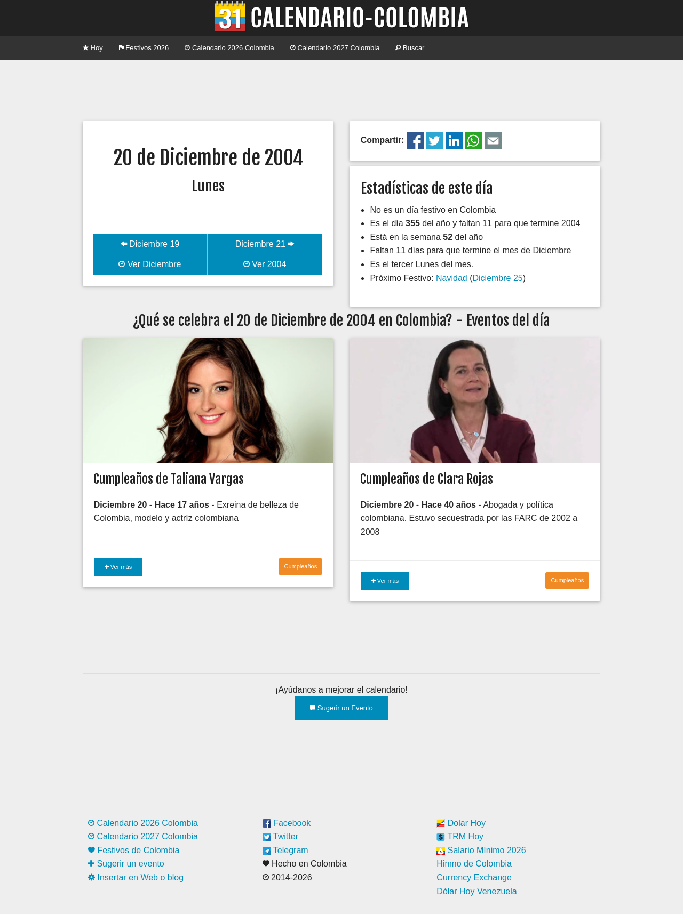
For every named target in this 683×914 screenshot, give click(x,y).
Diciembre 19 (150, 243)
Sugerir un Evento (341, 708)
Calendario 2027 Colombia (335, 48)
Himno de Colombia (474, 863)
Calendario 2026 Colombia (229, 48)
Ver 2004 (265, 264)
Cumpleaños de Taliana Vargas (168, 479)
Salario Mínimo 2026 (481, 850)
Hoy (93, 48)
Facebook (287, 823)
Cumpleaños (300, 566)
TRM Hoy (459, 836)
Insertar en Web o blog (136, 877)
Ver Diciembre (149, 264)
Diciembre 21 (265, 243)
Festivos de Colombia (133, 850)
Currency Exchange (474, 877)
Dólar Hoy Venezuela (476, 891)
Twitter (280, 836)
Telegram (285, 850)
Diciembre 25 (497, 278)
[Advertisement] (341, 89)
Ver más (118, 567)
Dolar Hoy (461, 823)
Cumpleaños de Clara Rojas (426, 479)
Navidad (451, 278)
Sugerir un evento (126, 863)
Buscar (409, 48)
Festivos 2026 (144, 48)
